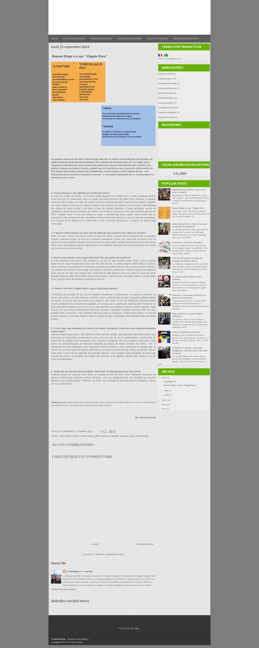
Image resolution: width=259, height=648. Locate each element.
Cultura (75, 436)
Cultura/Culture (157, 38)
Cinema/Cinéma (165, 73)
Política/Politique (74, 38)
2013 (164, 400)
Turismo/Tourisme (166, 117)
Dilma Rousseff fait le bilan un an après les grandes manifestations (189, 225)
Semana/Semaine (165, 103)
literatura (115, 436)
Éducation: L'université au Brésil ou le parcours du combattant (189, 296)
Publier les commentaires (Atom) (109, 554)
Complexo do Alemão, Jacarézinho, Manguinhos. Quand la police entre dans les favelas (190, 350)
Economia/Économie (167, 83)
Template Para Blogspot (77, 639)
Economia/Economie (130, 38)
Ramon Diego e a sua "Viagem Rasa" (188, 208)
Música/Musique (165, 93)
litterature (124, 436)
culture (97, 436)
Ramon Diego (142, 436)
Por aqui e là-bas (74, 642)
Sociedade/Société (101, 38)
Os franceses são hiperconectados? (187, 242)
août (166, 390)
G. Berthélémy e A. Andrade (79, 571)
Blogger (135, 628)
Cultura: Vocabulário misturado (186, 332)
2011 (164, 408)
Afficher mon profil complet (63, 589)
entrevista (105, 436)
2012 (164, 404)
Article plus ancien (145, 544)
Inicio (54, 38)
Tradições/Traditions (186, 38)
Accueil (95, 544)
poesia (132, 436)
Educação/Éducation (167, 88)
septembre (169, 381)
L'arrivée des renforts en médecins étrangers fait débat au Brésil (187, 259)
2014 (62, 436)
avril (166, 395)
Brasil (68, 436)
